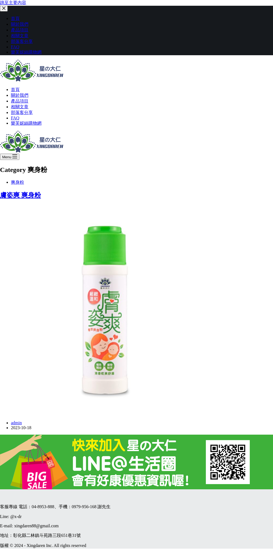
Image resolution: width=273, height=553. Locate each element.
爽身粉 (17, 182)
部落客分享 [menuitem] (22, 41)
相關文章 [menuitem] (19, 35)
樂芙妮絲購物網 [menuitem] (26, 52)
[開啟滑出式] (9, 157)
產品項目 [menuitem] (19, 30)
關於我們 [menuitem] (19, 24)
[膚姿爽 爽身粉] (105, 413)
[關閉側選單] (4, 8)
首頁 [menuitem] (15, 18)
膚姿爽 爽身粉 (20, 195)
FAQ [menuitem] (15, 47)
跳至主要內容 (13, 2)
